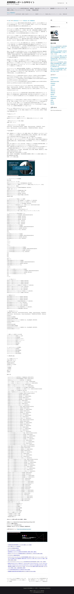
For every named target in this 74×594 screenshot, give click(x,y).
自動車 (52, 100)
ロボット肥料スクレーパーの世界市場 (14, 546)
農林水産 (52, 102)
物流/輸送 (52, 94)
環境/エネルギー (54, 96)
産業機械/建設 (32, 20)
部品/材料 (52, 103)
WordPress (48, 588)
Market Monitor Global (55, 81)
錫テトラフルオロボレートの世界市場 (14, 550)
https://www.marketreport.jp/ (56, 110)
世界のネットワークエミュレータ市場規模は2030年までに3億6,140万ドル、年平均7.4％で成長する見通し (25, 553)
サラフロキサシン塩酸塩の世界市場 (14, 555)
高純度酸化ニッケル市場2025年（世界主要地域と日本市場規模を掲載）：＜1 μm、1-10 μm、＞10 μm (59, 52)
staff (9, 20)
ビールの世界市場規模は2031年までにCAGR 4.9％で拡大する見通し (19, 569)
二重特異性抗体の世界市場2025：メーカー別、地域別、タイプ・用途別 (19, 544)
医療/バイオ (53, 88)
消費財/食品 (53, 92)
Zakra (44, 588)
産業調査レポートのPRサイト (21, 2)
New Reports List (61, 3)
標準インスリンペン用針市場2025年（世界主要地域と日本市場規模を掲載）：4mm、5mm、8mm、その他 (59, 70)
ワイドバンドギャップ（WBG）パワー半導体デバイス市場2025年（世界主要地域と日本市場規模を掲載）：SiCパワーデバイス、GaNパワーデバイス (59, 58)
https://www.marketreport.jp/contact (24, 529)
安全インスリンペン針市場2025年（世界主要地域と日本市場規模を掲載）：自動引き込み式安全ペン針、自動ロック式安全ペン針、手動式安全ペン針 (59, 64)
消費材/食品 (53, 90)
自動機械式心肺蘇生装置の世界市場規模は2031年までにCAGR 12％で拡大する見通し (22, 571)
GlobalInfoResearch (54, 77)
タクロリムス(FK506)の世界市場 (13, 548)
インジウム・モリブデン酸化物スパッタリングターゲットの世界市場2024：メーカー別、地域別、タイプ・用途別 (16, 580)
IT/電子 (52, 79)
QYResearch (25, 20)
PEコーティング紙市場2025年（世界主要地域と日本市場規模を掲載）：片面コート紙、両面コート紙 (59, 48)
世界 (28, 20)
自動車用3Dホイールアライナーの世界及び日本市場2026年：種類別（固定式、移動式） (22, 551)
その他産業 (53, 85)
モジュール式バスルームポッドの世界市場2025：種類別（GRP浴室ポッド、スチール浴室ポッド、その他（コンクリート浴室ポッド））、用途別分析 (37, 580)
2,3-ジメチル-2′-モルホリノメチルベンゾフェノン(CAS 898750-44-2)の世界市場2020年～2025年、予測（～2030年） (27, 561)
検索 (51, 20)
